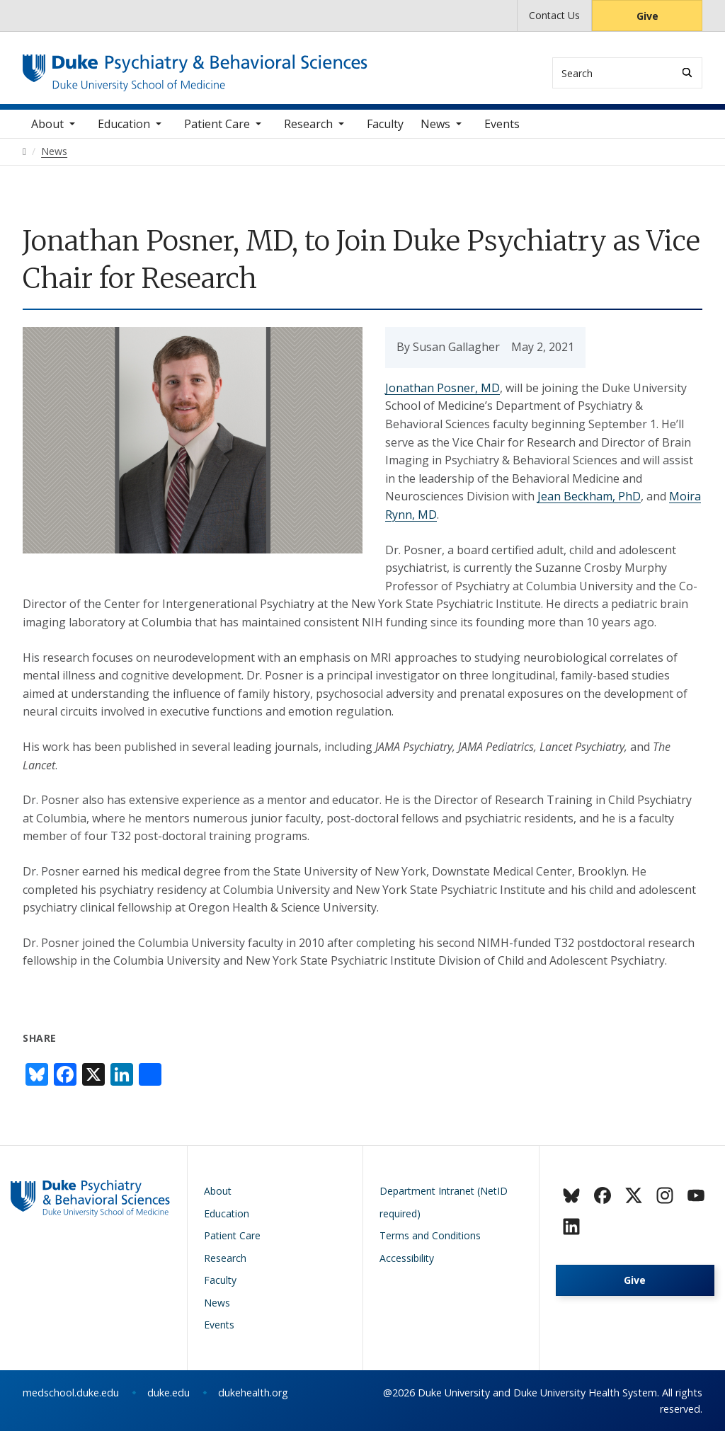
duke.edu (168, 1402)
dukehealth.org (253, 1402)
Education (124, 134)
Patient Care (217, 134)
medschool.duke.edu (71, 1402)
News (435, 134)
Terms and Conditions (430, 1245)
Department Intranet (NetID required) (443, 1212)
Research (308, 134)
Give (647, 16)
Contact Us (554, 15)
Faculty (385, 134)
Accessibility (406, 1268)
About (47, 134)
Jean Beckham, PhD (589, 506)
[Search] (687, 72)
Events (502, 134)
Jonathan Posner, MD (442, 398)
